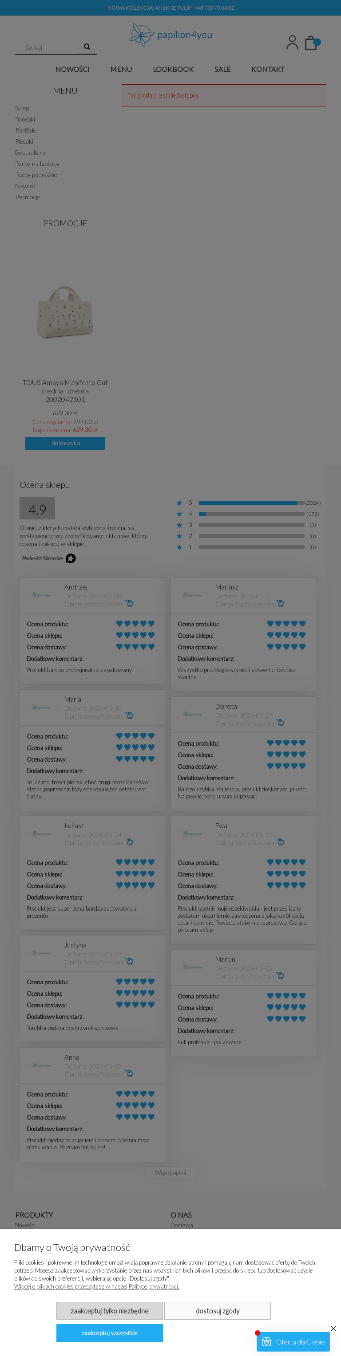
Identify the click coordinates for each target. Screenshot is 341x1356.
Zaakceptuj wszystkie (110, 1332)
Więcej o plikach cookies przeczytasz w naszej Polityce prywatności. (96, 1286)
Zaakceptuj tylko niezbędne (110, 1311)
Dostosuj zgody (217, 1311)
